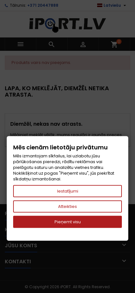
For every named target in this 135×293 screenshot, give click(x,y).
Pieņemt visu (68, 222)
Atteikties (67, 206)
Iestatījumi (67, 191)
